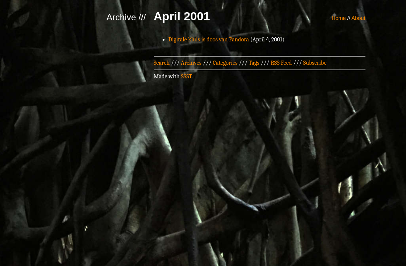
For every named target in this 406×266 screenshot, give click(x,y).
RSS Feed (281, 62)
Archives (191, 62)
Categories (225, 62)
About (358, 18)
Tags (254, 62)
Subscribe (314, 62)
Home (339, 18)
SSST (186, 76)
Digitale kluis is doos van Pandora (209, 39)
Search (162, 62)
